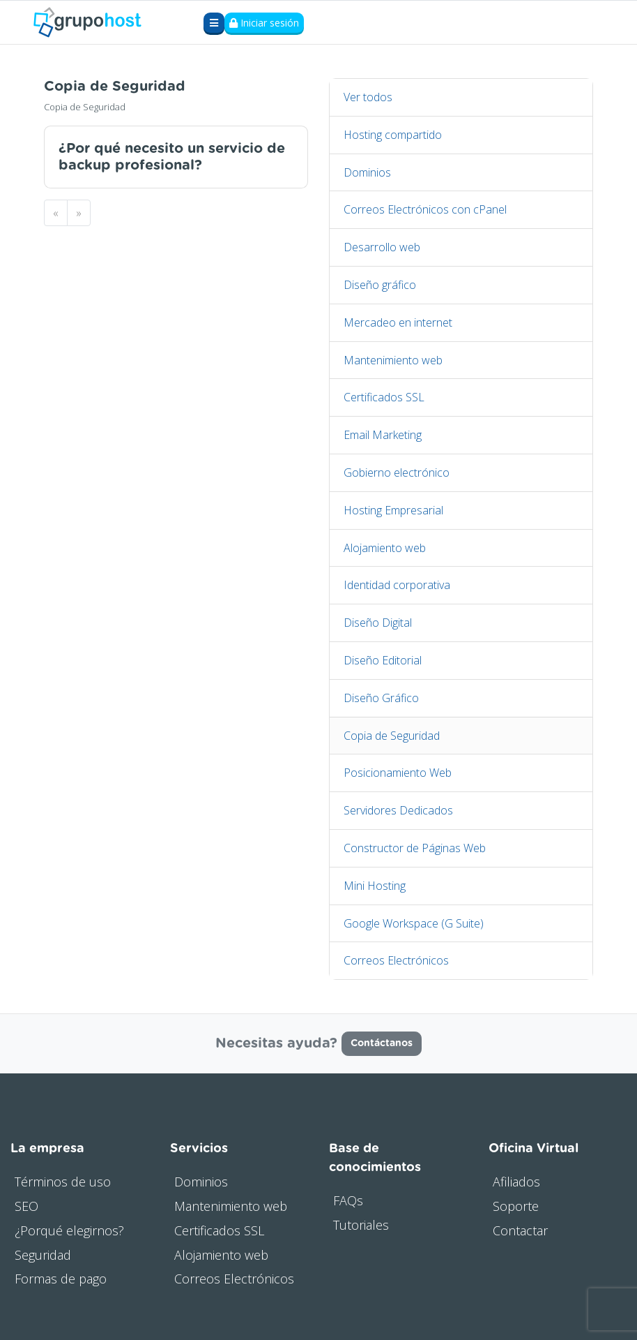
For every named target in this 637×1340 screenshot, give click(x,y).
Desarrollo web (382, 247)
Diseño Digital (378, 622)
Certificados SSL (384, 397)
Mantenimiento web (393, 360)
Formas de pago (61, 1278)
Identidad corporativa (397, 585)
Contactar (520, 1230)
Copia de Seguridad (392, 735)
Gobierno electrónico (397, 472)
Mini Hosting (375, 885)
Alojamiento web (385, 548)
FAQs (348, 1200)
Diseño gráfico (380, 284)
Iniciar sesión (264, 22)
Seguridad (43, 1254)
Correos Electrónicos (396, 960)
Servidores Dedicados (398, 810)
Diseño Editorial (383, 660)
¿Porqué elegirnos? (69, 1230)
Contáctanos (382, 1043)
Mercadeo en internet (398, 322)
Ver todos (368, 97)
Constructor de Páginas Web (415, 848)
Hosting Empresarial (393, 510)
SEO (26, 1206)
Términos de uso (63, 1181)
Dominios (367, 172)
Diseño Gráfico (381, 698)
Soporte (516, 1206)
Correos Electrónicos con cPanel (425, 209)
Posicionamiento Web (398, 772)
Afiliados (516, 1181)
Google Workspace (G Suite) (414, 923)
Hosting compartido (393, 134)
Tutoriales (361, 1224)
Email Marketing (383, 434)
